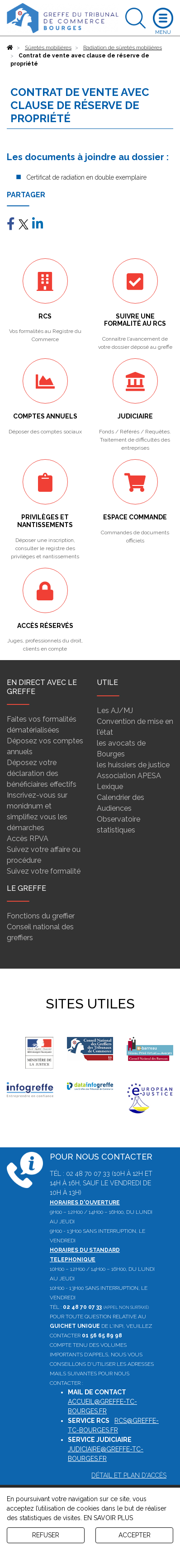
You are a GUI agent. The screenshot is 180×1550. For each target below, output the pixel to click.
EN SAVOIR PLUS (108, 1517)
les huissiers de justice (133, 765)
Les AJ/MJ (115, 710)
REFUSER (45, 1535)
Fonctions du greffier (41, 916)
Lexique (110, 786)
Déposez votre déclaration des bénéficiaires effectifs (41, 773)
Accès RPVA (27, 838)
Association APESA (129, 775)
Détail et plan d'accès (128, 1475)
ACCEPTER (134, 1535)
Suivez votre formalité (44, 871)
